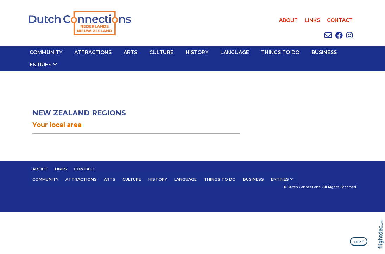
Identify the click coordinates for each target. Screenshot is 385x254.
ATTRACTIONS (93, 52)
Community (46, 52)
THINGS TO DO (280, 52)
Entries (40, 64)
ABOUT (288, 20)
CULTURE (161, 52)
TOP (359, 241)
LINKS (312, 20)
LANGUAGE (234, 52)
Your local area (57, 125)
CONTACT (340, 20)
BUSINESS (324, 52)
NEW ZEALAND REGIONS (79, 113)
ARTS (130, 52)
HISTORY (196, 52)
